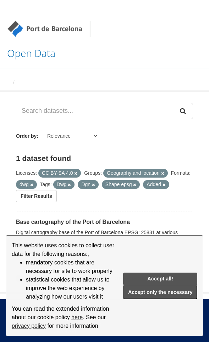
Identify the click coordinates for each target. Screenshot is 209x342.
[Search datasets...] (95, 111)
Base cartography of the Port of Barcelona (73, 222)
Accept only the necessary (160, 292)
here (77, 317)
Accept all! (160, 279)
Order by (26, 136)
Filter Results (36, 196)
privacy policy (29, 326)
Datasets (27, 82)
